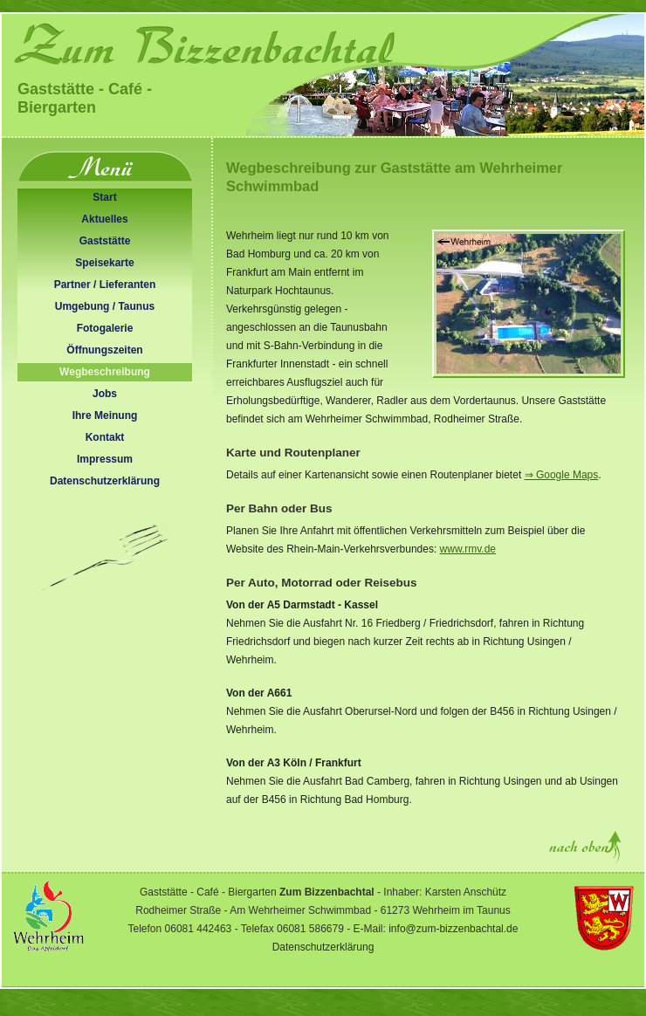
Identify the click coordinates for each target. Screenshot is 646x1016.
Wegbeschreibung (104, 372)
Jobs (105, 394)
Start (104, 197)
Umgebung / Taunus (105, 306)
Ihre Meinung (105, 415)
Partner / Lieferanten (105, 284)
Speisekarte (104, 263)
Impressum (105, 459)
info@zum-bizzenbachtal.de (453, 929)
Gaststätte (105, 241)
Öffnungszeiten (104, 350)
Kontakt (105, 437)
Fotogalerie (105, 328)
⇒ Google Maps (562, 475)
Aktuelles (104, 219)
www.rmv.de (468, 549)
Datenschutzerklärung (105, 481)
